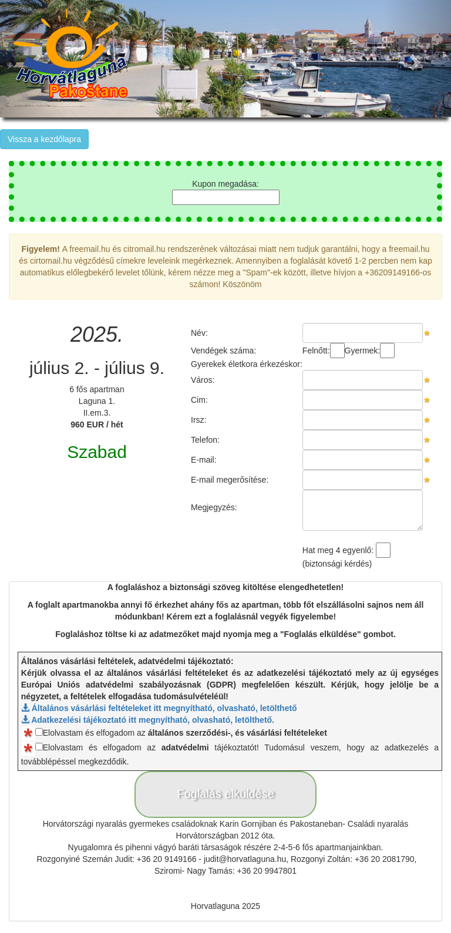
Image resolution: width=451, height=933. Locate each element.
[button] (417, 58)
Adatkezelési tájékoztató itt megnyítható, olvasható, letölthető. (147, 720)
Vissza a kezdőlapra (44, 139)
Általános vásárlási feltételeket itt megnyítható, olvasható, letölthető (159, 708)
